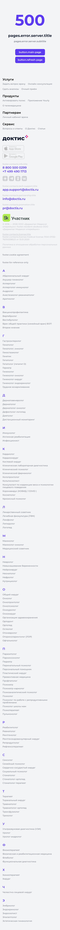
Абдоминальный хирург (16, 276)
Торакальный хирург (14, 800)
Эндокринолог (11, 909)
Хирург (6, 879)
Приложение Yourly (38, 100)
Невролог (8, 562)
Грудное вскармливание (16, 387)
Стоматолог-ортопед (14, 779)
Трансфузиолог (11, 812)
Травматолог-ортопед (14, 808)
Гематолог (8, 345)
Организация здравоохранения (20, 617)
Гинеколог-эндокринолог (17, 383)
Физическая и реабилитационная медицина (27, 854)
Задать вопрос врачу (14, 84)
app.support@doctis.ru (20, 189)
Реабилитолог (10, 727)
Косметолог (9, 495)
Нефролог (8, 577)
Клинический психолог (15, 469)
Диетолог (8, 416)
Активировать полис (14, 100)
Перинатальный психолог (17, 665)
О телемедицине (12, 105)
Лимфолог (8, 520)
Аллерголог (9, 283)
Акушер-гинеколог (13, 279)
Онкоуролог (9, 610)
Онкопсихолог (10, 606)
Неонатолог (9, 573)
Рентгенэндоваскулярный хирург (21, 739)
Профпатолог (10, 681)
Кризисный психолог (14, 499)
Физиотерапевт (11, 850)
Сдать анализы (11, 89)
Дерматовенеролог (13, 400)
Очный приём (29, 89)
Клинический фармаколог (17, 473)
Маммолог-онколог (13, 545)
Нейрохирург (10, 569)
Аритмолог (9, 299)
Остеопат (8, 629)
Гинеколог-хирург (12, 379)
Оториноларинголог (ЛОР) (17, 637)
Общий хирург (11, 594)
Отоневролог (10, 633)
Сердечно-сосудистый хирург (19, 767)
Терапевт (8, 796)
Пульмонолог (10, 714)
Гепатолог (8, 360)
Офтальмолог (10, 640)
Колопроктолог (11, 477)
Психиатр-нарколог (13, 688)
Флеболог (8, 858)
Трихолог (8, 815)
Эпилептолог (10, 917)
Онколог (7, 598)
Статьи (41, 128)
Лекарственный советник (17, 512)
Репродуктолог (11, 743)
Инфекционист (11, 440)
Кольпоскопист (11, 481)
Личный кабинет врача (15, 117)
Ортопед (7, 625)
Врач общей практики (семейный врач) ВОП (27, 324)
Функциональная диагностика (19, 861)
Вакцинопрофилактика (15, 312)
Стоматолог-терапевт (14, 783)
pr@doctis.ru (13, 208)
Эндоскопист (10, 913)
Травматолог (10, 804)
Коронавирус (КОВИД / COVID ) (20, 491)
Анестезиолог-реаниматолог (18, 295)
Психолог (8, 696)
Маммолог (8, 541)
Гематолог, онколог (13, 348)
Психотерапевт (11, 710)
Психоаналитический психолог (20, 692)
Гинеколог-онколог (13, 375)
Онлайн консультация (40, 84)
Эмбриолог (9, 905)
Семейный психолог (14, 764)
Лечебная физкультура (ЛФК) (19, 516)
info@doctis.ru (14, 199)
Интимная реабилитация (16, 437)
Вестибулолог (10, 320)
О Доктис (30, 128)
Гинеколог (8, 371)
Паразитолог (10, 654)
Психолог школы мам (14, 706)
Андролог (8, 291)
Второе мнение (11, 327)
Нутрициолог (10, 581)
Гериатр (7, 368)
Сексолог (8, 760)
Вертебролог (10, 316)
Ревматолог (9, 731)
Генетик (7, 356)
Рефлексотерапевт (13, 746)
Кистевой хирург (12, 462)
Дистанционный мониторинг (19, 419)
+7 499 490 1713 (15, 171)
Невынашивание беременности (20, 566)
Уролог (6, 833)
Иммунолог (9, 433)
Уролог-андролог (12, 836)
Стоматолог (9, 775)
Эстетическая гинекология (17, 921)
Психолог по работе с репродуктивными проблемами (25, 701)
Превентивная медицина (17, 677)
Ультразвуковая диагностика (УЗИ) (22, 829)
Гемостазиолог (11, 352)
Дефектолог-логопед (14, 412)
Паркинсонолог (11, 658)
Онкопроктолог (11, 602)
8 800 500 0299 (15, 167)
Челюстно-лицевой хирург (17, 892)
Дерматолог (9, 404)
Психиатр (8, 684)
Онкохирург (9, 614)
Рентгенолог (9, 735)
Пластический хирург (15, 673)
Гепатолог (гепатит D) (14, 364)
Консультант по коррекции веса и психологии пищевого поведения (28, 486)
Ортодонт (8, 621)
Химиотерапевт (11, 875)
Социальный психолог (15, 771)
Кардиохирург (10, 458)
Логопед (7, 527)
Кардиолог (9, 454)
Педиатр (7, 661)
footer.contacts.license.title (17, 234)
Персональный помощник (17, 669)
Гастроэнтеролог (12, 341)
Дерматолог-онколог (14, 408)
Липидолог (9, 523)
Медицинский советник (16, 548)
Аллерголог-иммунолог (16, 287)
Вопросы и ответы (13, 128)
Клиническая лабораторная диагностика (25, 465)
